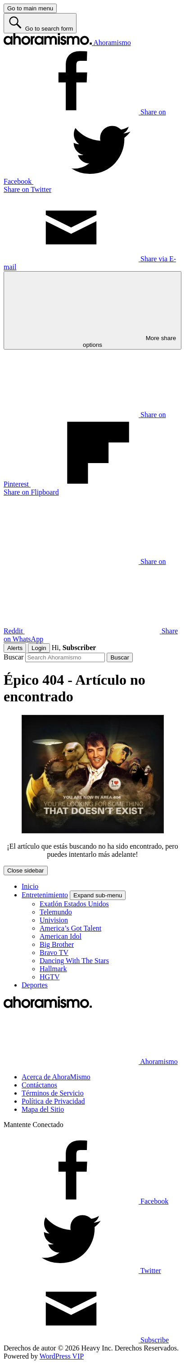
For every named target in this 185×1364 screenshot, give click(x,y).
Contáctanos (39, 1085)
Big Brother (57, 944)
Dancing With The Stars (74, 960)
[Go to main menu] (30, 8)
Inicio (30, 886)
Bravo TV (54, 952)
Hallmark (53, 969)
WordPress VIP (62, 1356)
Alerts (15, 648)
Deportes (35, 985)
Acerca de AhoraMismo (56, 1077)
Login (39, 648)
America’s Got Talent (70, 928)
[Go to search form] (40, 23)
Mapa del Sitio (43, 1109)
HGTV (49, 977)
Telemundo (56, 912)
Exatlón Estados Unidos (74, 904)
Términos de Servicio (53, 1093)
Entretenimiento (45, 895)
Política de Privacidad (53, 1101)
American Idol (60, 936)
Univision (54, 920)
